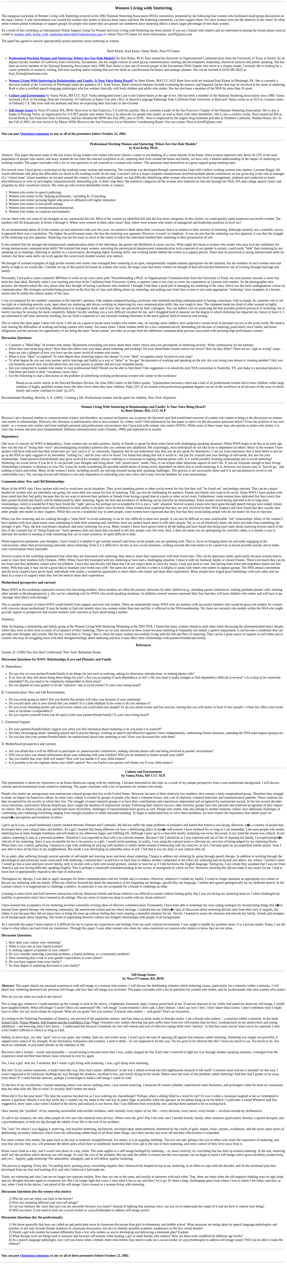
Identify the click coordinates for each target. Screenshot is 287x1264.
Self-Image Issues (21, 110)
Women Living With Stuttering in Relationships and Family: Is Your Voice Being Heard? (71, 81)
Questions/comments (34, 134)
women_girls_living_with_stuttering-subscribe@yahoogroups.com (58, 34)
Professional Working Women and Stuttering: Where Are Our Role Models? (63, 58)
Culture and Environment (27, 95)
